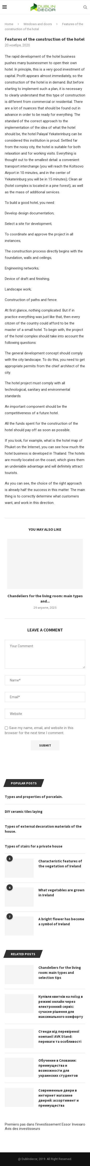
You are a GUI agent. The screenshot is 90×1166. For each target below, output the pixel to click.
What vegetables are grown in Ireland (61, 892)
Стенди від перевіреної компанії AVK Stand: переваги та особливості (59, 1036)
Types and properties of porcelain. (34, 796)
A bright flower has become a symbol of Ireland (61, 921)
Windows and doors (38, 24)
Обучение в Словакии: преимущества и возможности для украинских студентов (58, 1068)
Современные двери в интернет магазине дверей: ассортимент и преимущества (58, 1098)
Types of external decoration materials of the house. (43, 829)
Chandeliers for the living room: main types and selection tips (59, 972)
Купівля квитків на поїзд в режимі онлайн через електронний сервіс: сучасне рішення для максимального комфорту (60, 1006)
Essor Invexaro (73, 1124)
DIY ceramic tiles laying (23, 811)
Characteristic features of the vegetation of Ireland (60, 863)
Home (9, 24)
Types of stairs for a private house (33, 846)
